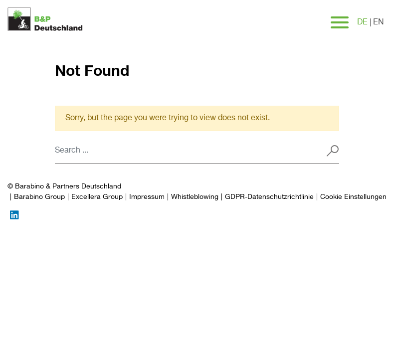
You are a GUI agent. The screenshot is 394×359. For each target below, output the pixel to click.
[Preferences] (353, 197)
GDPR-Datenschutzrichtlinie (269, 196)
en (378, 22)
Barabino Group (39, 196)
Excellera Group (97, 196)
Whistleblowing (194, 196)
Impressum (147, 196)
